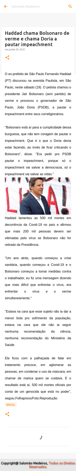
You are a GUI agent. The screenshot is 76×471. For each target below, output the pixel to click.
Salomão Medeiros (25, 6)
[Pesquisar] (70, 6)
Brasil (10, 404)
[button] (7, 57)
